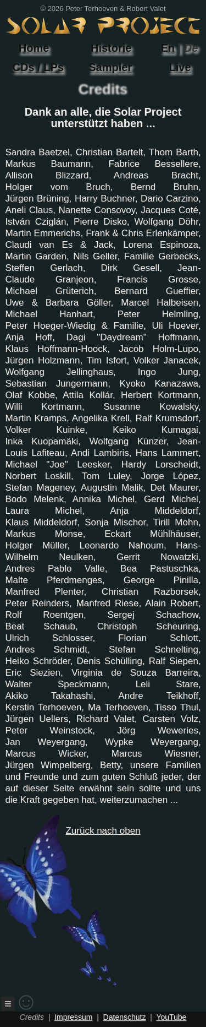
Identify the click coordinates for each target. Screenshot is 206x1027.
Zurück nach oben (83, 905)
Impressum (73, 1017)
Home (34, 48)
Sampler (110, 67)
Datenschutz (124, 1017)
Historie (111, 48)
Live (180, 67)
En (168, 48)
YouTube (171, 1017)
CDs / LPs (38, 67)
